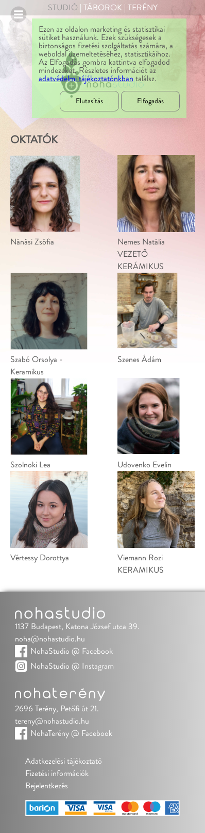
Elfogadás (150, 101)
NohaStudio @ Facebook (71, 651)
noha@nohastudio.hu (50, 639)
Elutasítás (89, 101)
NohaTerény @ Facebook (71, 733)
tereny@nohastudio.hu (52, 721)
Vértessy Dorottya (39, 557)
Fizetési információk (57, 773)
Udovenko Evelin (144, 464)
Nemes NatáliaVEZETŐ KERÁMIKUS (141, 254)
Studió (63, 7)
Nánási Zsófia (32, 242)
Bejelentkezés (46, 785)
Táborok (102, 7)
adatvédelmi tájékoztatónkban (86, 78)
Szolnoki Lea (30, 464)
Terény (143, 7)
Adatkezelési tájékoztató (63, 761)
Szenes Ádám (139, 359)
